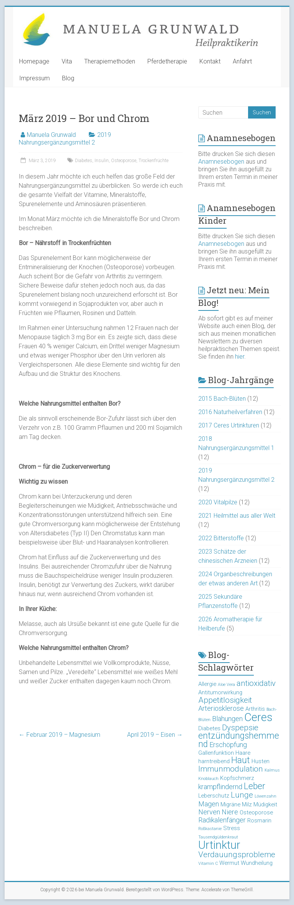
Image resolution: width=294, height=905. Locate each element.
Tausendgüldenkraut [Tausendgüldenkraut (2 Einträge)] (218, 837)
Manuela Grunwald (51, 134)
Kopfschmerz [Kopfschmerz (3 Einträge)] (237, 778)
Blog (68, 78)
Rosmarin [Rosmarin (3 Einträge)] (259, 820)
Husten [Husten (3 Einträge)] (261, 761)
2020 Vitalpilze (217, 502)
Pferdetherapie (167, 61)
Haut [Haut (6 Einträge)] (240, 760)
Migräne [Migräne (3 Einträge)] (230, 804)
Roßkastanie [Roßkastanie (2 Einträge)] (210, 828)
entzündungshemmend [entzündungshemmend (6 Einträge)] (238, 740)
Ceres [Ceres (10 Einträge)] (258, 717)
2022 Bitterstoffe (221, 538)
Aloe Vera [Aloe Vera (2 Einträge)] (226, 684)
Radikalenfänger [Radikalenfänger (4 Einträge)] (222, 820)
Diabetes (83, 160)
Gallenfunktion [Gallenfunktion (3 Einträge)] (216, 752)
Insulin (102, 160)
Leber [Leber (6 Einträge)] (254, 786)
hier (239, 356)
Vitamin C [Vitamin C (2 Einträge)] (208, 863)
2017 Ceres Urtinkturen (228, 425)
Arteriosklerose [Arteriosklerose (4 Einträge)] (221, 708)
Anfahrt (242, 61)
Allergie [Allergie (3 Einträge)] (207, 684)
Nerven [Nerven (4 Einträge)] (209, 812)
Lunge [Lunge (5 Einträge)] (242, 794)
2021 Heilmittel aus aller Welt (236, 515)
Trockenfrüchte (153, 160)
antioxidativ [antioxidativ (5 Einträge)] (256, 683)
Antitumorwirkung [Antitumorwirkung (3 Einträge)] (220, 692)
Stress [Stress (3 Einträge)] (231, 828)
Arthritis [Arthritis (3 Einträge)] (255, 708)
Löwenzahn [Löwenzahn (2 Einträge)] (265, 796)
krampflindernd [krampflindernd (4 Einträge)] (220, 787)
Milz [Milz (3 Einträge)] (247, 804)
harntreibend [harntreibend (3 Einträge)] (214, 761)
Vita (67, 61)
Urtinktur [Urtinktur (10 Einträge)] (219, 844)
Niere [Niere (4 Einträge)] (230, 812)
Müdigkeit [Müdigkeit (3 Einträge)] (265, 804)
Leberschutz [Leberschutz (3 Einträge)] (213, 795)
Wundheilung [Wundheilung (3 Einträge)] (257, 863)
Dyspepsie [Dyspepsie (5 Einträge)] (240, 727)
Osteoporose (123, 160)
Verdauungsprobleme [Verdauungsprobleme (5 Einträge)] (236, 854)
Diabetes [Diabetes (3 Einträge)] (209, 728)
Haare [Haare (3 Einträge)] (242, 752)
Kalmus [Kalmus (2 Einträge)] (272, 770)
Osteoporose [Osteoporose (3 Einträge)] (256, 812)
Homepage (34, 61)
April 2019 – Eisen (155, 734)
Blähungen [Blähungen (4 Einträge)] (227, 719)
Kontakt (209, 61)
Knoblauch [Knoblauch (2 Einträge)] (208, 778)
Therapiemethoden (109, 61)
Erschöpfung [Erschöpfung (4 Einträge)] (228, 745)
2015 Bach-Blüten (222, 398)
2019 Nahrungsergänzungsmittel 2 (65, 138)
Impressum (34, 78)
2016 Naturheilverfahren (230, 412)
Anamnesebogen (221, 161)
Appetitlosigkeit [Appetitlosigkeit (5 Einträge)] (225, 700)
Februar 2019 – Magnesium (59, 734)
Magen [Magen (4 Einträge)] (208, 804)
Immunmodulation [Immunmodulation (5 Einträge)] (230, 768)
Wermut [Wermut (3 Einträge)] (229, 863)
